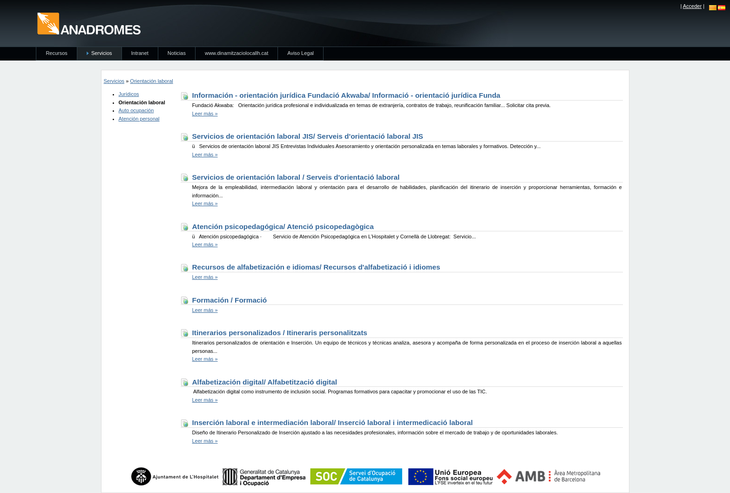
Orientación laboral (151, 81)
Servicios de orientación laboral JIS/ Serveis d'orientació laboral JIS (307, 136)
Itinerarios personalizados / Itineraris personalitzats (279, 333)
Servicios (114, 81)
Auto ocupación (136, 110)
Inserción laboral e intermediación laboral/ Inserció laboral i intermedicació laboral (332, 422)
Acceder (692, 6)
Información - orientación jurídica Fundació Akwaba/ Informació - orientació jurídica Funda (346, 95)
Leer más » (205, 113)
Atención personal (139, 119)
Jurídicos (129, 94)
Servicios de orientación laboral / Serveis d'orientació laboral (296, 177)
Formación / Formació (229, 300)
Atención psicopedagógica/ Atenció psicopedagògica (283, 226)
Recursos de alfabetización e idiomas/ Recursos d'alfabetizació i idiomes (316, 267)
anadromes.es (88, 23)
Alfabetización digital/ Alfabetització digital (265, 382)
